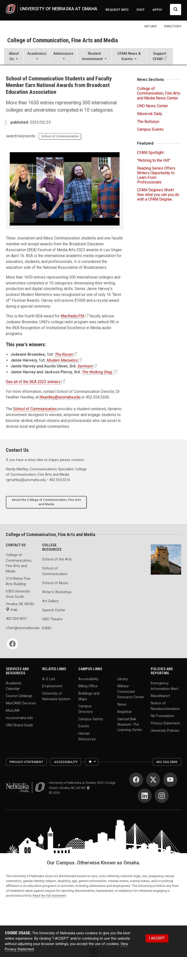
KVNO (46, 628)
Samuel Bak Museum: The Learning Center (129, 724)
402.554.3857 (16, 618)
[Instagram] (162, 796)
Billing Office (88, 686)
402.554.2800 (167, 762)
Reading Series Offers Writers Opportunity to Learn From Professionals (156, 175)
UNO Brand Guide (19, 725)
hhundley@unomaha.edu (60, 397)
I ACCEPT (157, 938)
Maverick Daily (149, 113)
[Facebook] (12, 643)
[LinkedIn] (145, 796)
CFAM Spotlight (150, 152)
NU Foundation (162, 716)
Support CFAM (159, 56)
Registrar (124, 711)
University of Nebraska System (56, 696)
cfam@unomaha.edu (21, 628)
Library (122, 679)
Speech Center (53, 610)
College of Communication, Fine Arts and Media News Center (158, 93)
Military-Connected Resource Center (130, 691)
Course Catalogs (19, 696)
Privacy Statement (165, 723)
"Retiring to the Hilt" (153, 160)
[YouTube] (170, 780)
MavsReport (160, 696)
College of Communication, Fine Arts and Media (62, 40)
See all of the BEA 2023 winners (33, 381)
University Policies (165, 730)
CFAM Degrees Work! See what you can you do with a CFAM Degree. (158, 195)
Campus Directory (85, 709)
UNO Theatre (52, 619)
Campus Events (150, 129)
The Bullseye (148, 121)
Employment (52, 686)
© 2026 (55, 793)
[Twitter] (153, 780)
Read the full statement (49, 895)
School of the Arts (57, 559)
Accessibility (88, 679)
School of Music (55, 583)
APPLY (157, 9)
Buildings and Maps (88, 696)
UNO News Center (152, 106)
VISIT (140, 9)
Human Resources (87, 736)
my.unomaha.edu (19, 718)
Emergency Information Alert (164, 686)
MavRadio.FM (72, 316)
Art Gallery (50, 601)
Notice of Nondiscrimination (165, 706)
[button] (13, 56)
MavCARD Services (21, 703)
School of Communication (60, 136)
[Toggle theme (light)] (91, 761)
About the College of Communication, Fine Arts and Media (46, 502)
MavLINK (13, 710)
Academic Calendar (14, 686)
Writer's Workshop (56, 592)
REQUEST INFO (117, 9)
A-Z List (48, 679)
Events (83, 726)
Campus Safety (90, 719)
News (121, 704)
